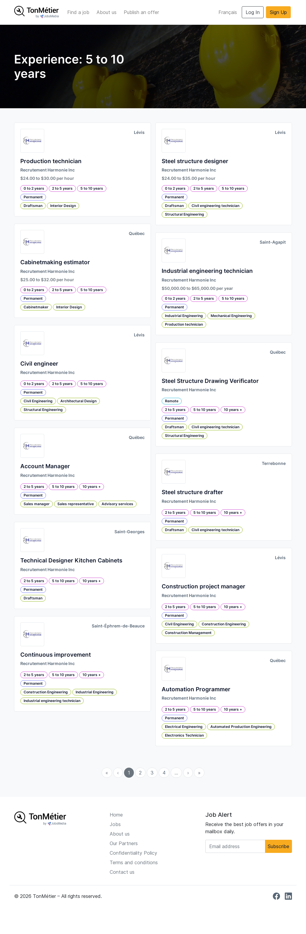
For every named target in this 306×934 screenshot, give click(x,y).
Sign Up (278, 12)
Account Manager (45, 466)
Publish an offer (141, 12)
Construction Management (188, 632)
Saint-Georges (129, 531)
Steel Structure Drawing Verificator (210, 381)
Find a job (78, 12)
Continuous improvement (55, 654)
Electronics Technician (184, 735)
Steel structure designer (195, 161)
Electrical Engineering (184, 726)
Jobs (115, 824)
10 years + (91, 486)
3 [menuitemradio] (152, 773)
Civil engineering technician (215, 205)
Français (227, 12)
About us (107, 12)
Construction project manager (203, 586)
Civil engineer (39, 363)
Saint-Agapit (273, 242)
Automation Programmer (196, 689)
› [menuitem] (188, 773)
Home (116, 815)
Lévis (139, 132)
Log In (253, 12)
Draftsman (33, 205)
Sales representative (75, 504)
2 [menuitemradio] (140, 773)
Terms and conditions (134, 862)
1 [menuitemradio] (129, 773)
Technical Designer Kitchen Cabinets (71, 560)
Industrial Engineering (95, 692)
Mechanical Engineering (231, 315)
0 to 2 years (34, 188)
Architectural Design (78, 401)
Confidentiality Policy (133, 853)
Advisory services (117, 504)
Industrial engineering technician (52, 700)
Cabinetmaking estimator (55, 262)
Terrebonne (274, 463)
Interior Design (63, 205)
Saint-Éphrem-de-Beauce (118, 626)
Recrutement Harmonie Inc (47, 170)
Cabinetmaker (36, 307)
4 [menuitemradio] (164, 773)
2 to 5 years (62, 188)
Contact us (122, 872)
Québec (137, 233)
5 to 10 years (91, 188)
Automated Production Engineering (241, 726)
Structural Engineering (43, 409)
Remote (171, 401)
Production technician (51, 161)
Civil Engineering (38, 401)
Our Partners (124, 843)
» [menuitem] (199, 773)
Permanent (33, 197)
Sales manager (37, 504)
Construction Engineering (46, 692)
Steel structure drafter (192, 492)
